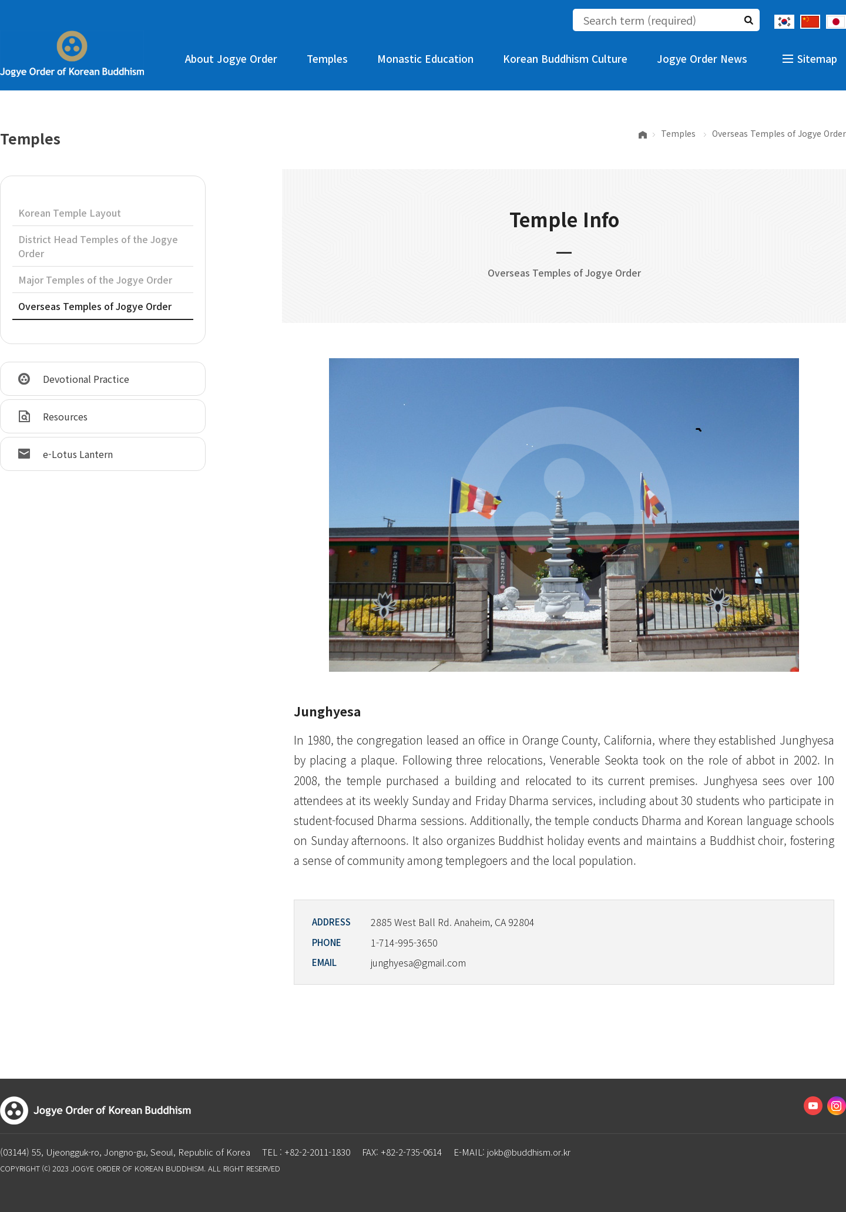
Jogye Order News (702, 58)
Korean (784, 22)
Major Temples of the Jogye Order (95, 279)
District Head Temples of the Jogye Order (98, 246)
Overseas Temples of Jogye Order (95, 306)
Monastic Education (425, 58)
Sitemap (817, 58)
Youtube (813, 1105)
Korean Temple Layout (69, 213)
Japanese (836, 22)
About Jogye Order (231, 58)
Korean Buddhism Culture (565, 58)
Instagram (836, 1105)
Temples (327, 58)
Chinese (810, 22)
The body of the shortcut (0, 0)
